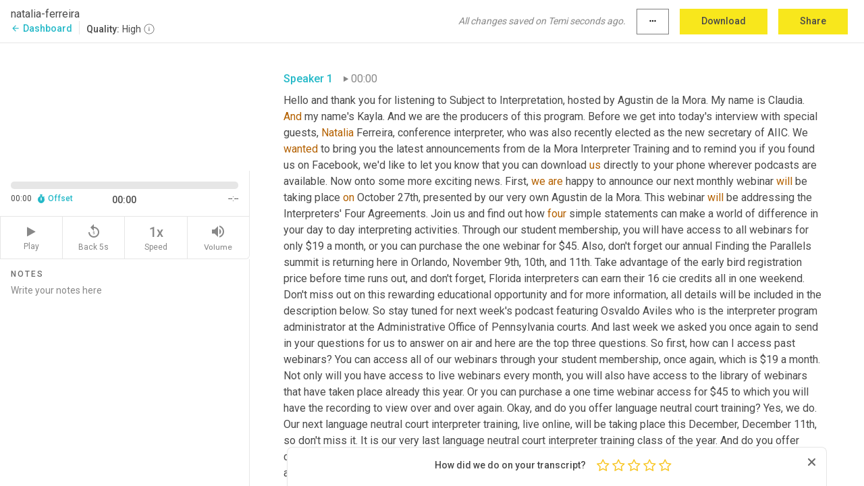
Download (723, 21)
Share (813, 21)
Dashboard (41, 28)
